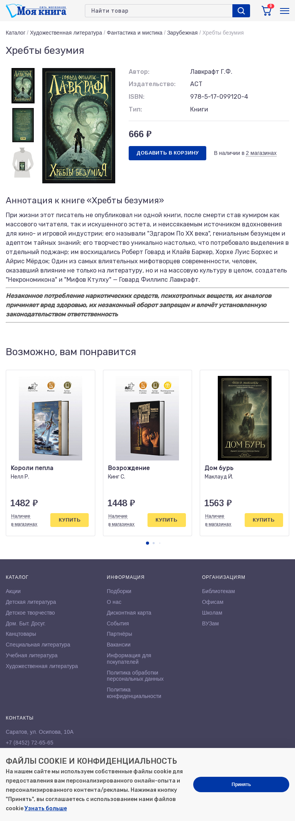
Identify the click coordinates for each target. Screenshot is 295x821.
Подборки (119, 591)
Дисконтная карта (129, 613)
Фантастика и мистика (134, 33)
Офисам (213, 602)
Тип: (135, 109)
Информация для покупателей (129, 658)
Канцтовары (21, 634)
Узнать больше (46, 808)
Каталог (15, 33)
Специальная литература (38, 645)
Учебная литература (32, 655)
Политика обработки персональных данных (135, 676)
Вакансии (119, 645)
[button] (147, 543)
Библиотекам (218, 591)
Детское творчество (30, 613)
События (118, 623)
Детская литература (31, 602)
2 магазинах (261, 153)
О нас (114, 602)
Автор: (139, 71)
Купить (70, 520)
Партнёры (119, 634)
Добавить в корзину (167, 153)
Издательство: (152, 84)
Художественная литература (66, 33)
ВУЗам (210, 623)
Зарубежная (182, 33)
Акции (13, 591)
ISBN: (136, 96)
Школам (212, 613)
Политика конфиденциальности (134, 692)
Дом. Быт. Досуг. (26, 623)
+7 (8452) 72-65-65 (29, 743)
